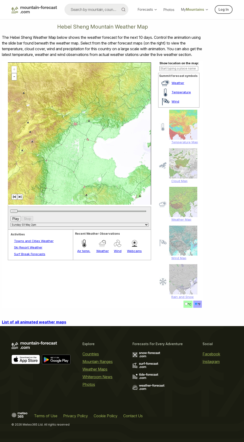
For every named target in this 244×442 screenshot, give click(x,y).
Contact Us (133, 415)
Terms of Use (45, 415)
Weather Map (181, 219)
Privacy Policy (75, 415)
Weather (178, 83)
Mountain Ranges (97, 361)
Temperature (181, 92)
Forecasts (147, 9)
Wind (175, 101)
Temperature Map (184, 142)
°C (189, 304)
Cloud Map (179, 181)
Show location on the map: (179, 63)
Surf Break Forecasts (29, 254)
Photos (168, 10)
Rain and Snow (182, 297)
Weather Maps (94, 369)
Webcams (134, 251)
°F (199, 304)
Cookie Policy (105, 415)
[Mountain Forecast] (34, 9)
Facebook (211, 354)
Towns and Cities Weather (34, 241)
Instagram (211, 361)
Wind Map (178, 258)
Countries (90, 354)
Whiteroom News (97, 376)
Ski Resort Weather (28, 247)
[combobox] (96, 9)
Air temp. (83, 251)
